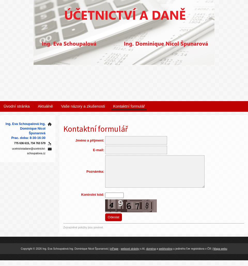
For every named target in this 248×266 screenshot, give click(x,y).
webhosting (166, 254)
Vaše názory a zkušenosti (83, 106)
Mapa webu (220, 254)
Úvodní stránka (17, 106)
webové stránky (130, 254)
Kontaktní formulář (129, 106)
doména (151, 254)
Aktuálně (45, 106)
